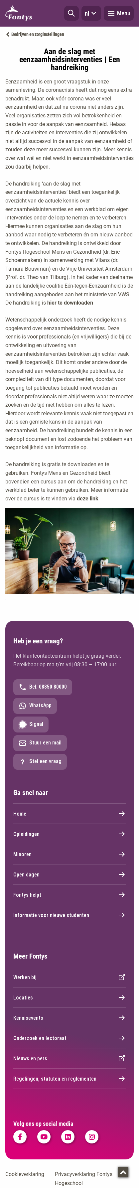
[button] (71, 13)
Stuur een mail (40, 743)
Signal (31, 724)
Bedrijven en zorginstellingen (37, 34)
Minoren (69, 854)
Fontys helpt (69, 895)
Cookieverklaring (24, 1174)
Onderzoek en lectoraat (69, 1038)
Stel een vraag (40, 762)
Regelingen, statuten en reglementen (69, 1079)
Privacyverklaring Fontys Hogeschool (83, 1178)
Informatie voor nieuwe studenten (69, 915)
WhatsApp (35, 706)
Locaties (69, 997)
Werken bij (69, 977)
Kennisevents (69, 1018)
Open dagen (69, 874)
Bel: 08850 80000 (43, 687)
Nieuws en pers (69, 1058)
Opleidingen (69, 834)
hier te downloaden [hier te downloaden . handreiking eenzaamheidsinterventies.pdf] (70, 303)
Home (69, 814)
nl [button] (91, 13)
